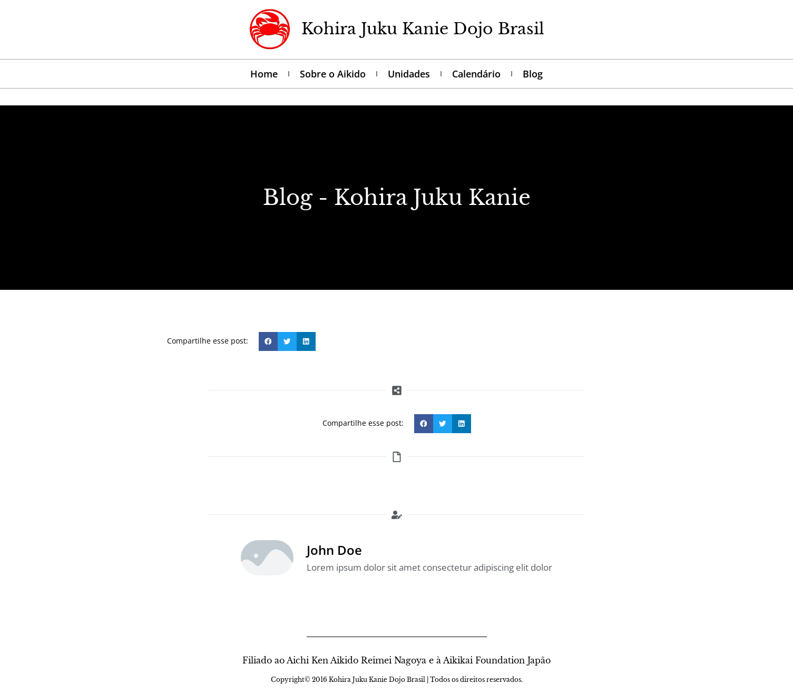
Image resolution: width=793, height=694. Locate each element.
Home (264, 73)
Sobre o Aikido (333, 73)
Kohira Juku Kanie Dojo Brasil (422, 28)
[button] (268, 341)
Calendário (476, 73)
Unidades (409, 73)
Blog (533, 73)
